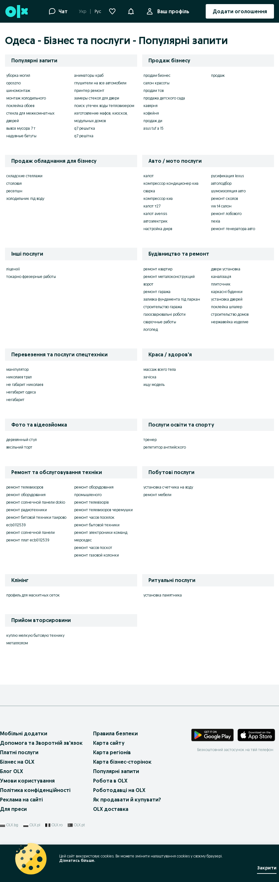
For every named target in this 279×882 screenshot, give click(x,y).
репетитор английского (164, 447)
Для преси (13, 809)
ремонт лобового (226, 213)
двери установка (225, 269)
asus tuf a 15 (153, 128)
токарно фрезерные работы (31, 276)
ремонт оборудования (26, 494)
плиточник (221, 284)
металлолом (17, 643)
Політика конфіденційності (35, 790)
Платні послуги (19, 752)
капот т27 (151, 206)
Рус (98, 11)
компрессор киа (158, 198)
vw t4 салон (221, 206)
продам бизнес (156, 75)
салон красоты (156, 83)
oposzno (13, 83)
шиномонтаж (18, 90)
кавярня (150, 105)
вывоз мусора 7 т (21, 128)
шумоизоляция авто (228, 191)
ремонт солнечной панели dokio (35, 502)
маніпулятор (17, 369)
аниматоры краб (88, 75)
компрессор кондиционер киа (170, 183)
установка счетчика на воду (168, 487)
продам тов (153, 90)
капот (148, 175)
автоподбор (221, 183)
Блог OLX (11, 771)
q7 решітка (83, 135)
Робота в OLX (110, 780)
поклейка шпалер (226, 306)
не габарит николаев (24, 384)
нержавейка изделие (229, 321)
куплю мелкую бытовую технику (35, 635)
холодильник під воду (25, 198)
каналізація (221, 276)
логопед (150, 329)
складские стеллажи (24, 175)
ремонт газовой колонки (96, 555)
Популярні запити (116, 771)
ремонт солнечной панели (30, 532)
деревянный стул (21, 439)
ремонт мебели (157, 494)
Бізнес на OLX (17, 762)
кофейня (151, 113)
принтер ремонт (89, 90)
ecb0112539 (16, 525)
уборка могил (18, 75)
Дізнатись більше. (77, 860)
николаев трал (19, 377)
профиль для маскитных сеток (33, 595)
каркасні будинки (227, 291)
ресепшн (14, 191)
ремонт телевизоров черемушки (103, 509)
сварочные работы (159, 321)
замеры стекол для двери (96, 98)
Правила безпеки (115, 733)
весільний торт (19, 447)
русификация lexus (227, 175)
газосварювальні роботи (164, 314)
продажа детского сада (164, 98)
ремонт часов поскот (93, 547)
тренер (150, 439)
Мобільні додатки (23, 733)
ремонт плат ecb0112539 (27, 540)
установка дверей (227, 299)
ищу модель (154, 384)
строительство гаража (162, 306)
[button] (131, 11)
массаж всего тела (159, 369)
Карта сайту (109, 743)
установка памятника (162, 595)
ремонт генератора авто (233, 228)
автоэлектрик (155, 221)
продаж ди (152, 120)
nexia (215, 221)
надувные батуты (21, 135)
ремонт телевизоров (24, 487)
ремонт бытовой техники (97, 525)
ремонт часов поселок (94, 517)
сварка (149, 191)
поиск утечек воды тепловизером (104, 105)
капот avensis (155, 213)
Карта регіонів (112, 752)
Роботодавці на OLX (119, 790)
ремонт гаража (156, 291)
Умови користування (27, 780)
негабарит (15, 399)
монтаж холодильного (26, 98)
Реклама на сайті (21, 799)
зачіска (149, 377)
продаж (218, 75)
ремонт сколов (224, 198)
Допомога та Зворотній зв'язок (41, 743)
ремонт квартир (157, 269)
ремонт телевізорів (91, 502)
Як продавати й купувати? (127, 799)
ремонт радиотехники (26, 509)
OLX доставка (110, 809)
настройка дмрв (157, 228)
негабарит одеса (21, 392)
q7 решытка (84, 128)
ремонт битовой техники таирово (36, 517)
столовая (14, 183)
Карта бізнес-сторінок (122, 762)
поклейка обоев (20, 105)
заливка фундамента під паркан (171, 299)
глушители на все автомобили (100, 83)
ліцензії (13, 269)
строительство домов (229, 314)
